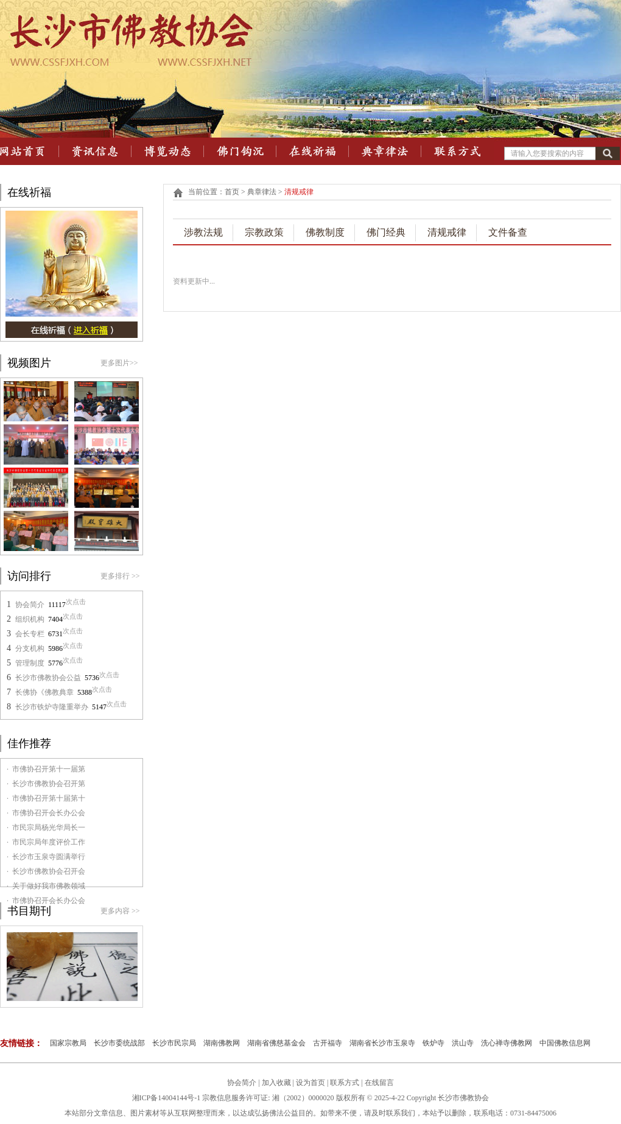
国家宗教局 (68, 1043)
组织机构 (29, 619)
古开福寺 (327, 1043)
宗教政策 (264, 232)
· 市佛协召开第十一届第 (46, 769)
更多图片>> (119, 363)
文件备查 (507, 232)
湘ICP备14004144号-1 (166, 1098)
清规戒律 (446, 232)
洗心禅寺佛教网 (506, 1043)
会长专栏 (29, 634)
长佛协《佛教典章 (44, 692)
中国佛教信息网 (565, 1043)
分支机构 (29, 648)
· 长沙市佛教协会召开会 (46, 871)
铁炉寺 (433, 1043)
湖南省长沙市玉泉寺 (382, 1043)
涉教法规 (203, 232)
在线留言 (379, 1082)
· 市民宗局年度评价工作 (46, 842)
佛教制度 (325, 232)
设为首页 (310, 1082)
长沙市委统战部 (119, 1043)
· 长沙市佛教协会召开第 (46, 783)
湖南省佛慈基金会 (276, 1043)
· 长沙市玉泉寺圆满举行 (46, 856)
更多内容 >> (120, 911)
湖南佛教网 (221, 1043)
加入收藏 (276, 1082)
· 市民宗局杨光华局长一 (46, 827)
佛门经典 (386, 232)
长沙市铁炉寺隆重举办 (51, 707)
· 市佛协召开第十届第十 (46, 798)
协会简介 (29, 604)
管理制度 (29, 663)
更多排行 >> (120, 576)
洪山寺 (463, 1043)
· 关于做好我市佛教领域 (46, 886)
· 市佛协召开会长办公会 (46, 813)
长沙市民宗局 (174, 1043)
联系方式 (345, 1082)
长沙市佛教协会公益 (48, 677)
